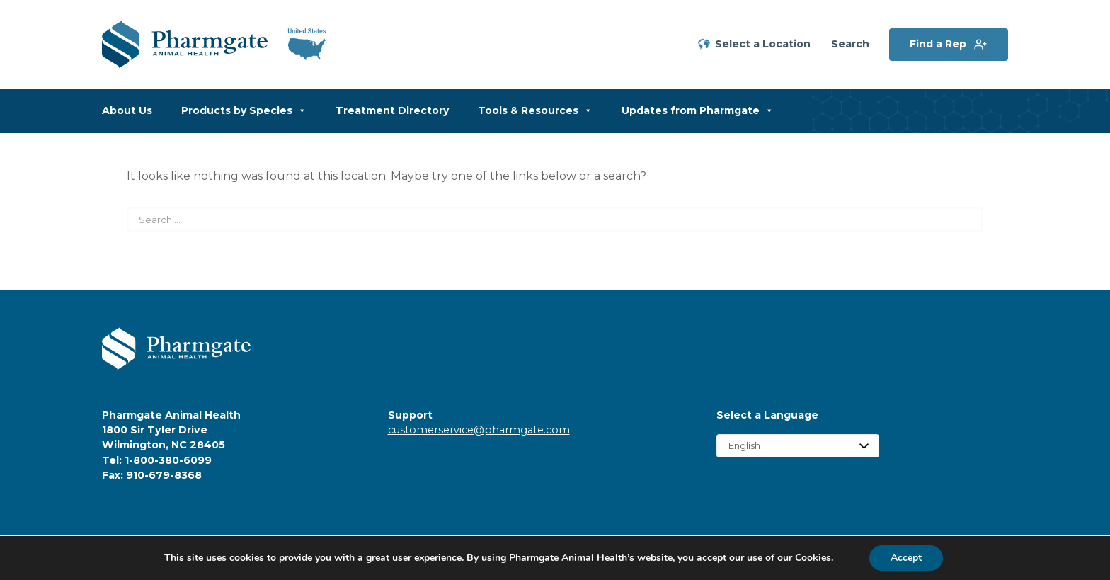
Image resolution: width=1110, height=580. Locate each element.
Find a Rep (938, 44)
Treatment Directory (392, 110)
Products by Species (244, 111)
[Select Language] (797, 445)
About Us (127, 110)
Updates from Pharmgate (698, 111)
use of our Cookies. (790, 557)
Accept (906, 557)
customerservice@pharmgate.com (479, 429)
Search (850, 44)
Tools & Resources (535, 111)
